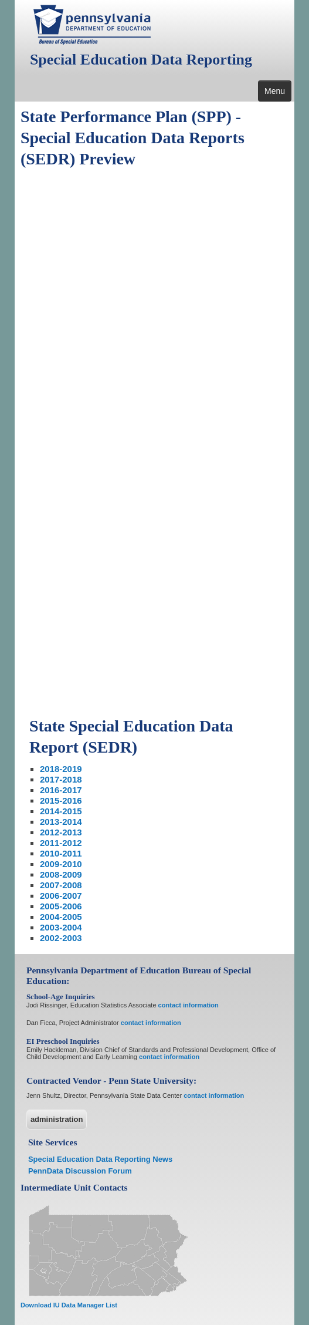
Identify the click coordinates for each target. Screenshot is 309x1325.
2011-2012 (61, 843)
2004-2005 (61, 917)
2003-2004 (61, 927)
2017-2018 (61, 779)
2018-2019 (61, 769)
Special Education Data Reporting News (100, 1159)
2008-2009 (61, 874)
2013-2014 (61, 822)
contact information (188, 1005)
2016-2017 (61, 790)
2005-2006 (61, 906)
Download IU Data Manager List (69, 1305)
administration (56, 1119)
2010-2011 (61, 853)
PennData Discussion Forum (80, 1170)
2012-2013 (61, 832)
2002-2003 (61, 938)
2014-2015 (61, 811)
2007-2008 (61, 885)
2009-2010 (61, 864)
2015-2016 (61, 800)
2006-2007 (61, 896)
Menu (274, 91)
